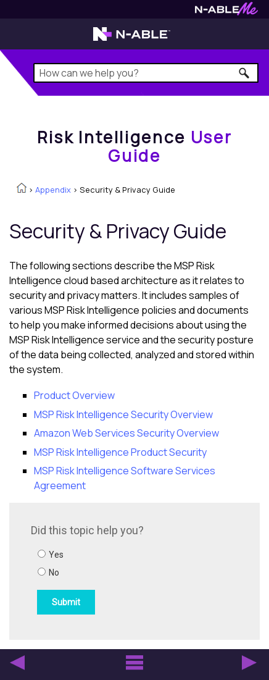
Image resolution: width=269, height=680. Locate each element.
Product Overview (74, 395)
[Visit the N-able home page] (131, 39)
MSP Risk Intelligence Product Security (120, 452)
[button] (245, 73)
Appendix (53, 189)
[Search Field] (146, 73)
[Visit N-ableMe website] (226, 12)
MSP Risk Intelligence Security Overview (123, 414)
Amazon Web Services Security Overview (126, 433)
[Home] (135, 146)
